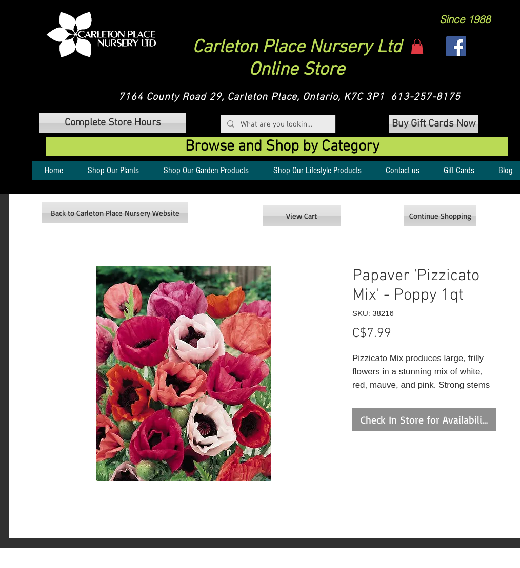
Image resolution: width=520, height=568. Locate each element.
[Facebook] (456, 46)
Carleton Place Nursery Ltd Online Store (297, 58)
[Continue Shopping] (440, 215)
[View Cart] (302, 215)
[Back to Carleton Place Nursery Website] (115, 212)
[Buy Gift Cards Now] (433, 124)
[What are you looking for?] (277, 124)
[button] (101, 34)
